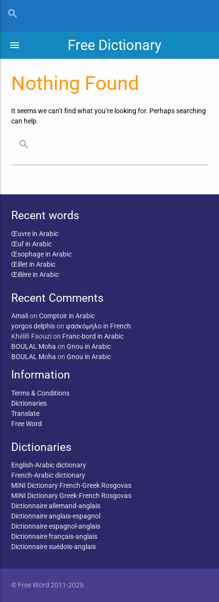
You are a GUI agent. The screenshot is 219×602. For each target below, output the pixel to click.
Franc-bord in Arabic (93, 336)
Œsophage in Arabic (41, 254)
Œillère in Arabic (35, 274)
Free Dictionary (115, 45)
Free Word (26, 424)
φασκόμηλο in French (98, 326)
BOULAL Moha (33, 346)
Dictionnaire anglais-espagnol (55, 516)
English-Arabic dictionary (48, 465)
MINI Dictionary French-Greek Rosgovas (71, 485)
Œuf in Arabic (31, 244)
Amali (19, 316)
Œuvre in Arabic (34, 234)
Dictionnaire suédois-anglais (53, 546)
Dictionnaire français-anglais (54, 536)
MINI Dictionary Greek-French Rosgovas (71, 495)
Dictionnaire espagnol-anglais (55, 526)
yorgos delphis (33, 326)
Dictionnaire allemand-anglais (55, 506)
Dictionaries (29, 403)
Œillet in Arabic (33, 264)
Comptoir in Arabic (67, 316)
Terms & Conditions (40, 393)
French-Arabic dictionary (48, 475)
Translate (25, 413)
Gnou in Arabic (89, 346)
